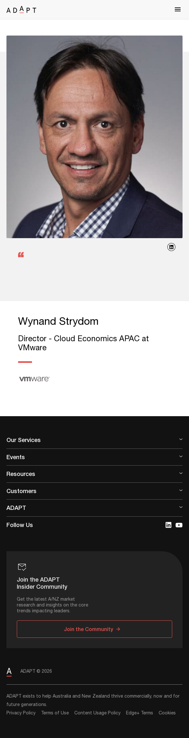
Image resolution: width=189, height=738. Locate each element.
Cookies (167, 713)
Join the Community (88, 629)
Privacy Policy (21, 713)
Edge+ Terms (139, 713)
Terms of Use (55, 713)
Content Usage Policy (97, 713)
